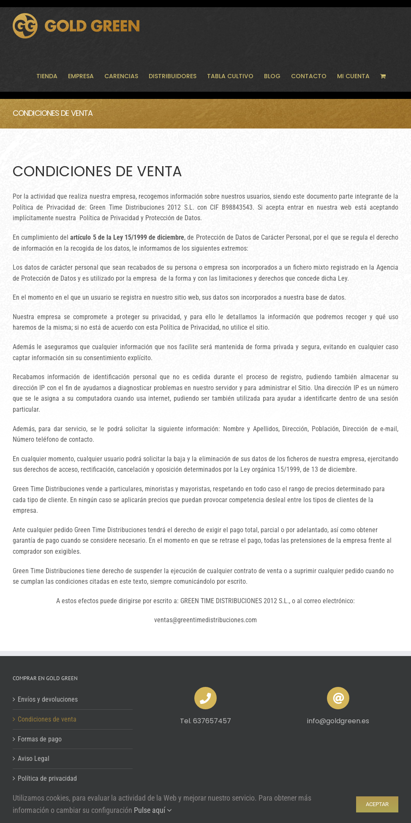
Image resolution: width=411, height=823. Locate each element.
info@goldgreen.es (338, 721)
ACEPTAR (377, 804)
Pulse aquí (153, 810)
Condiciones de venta (47, 719)
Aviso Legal (33, 759)
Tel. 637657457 (205, 721)
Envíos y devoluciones (48, 699)
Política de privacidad (47, 778)
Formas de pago (40, 739)
